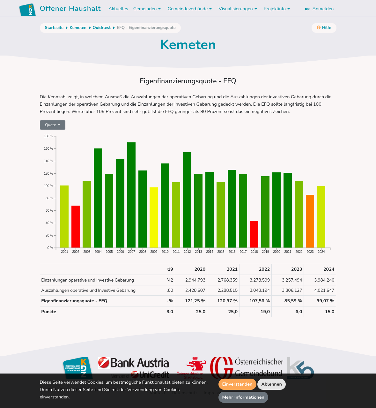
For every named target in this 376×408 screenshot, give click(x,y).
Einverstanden (237, 384)
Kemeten (78, 28)
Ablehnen (271, 384)
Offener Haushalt (70, 9)
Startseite (54, 28)
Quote (51, 124)
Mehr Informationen (243, 397)
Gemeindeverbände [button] (190, 8)
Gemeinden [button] (148, 8)
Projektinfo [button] (277, 8)
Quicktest (102, 28)
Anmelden (319, 8)
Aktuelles (118, 8)
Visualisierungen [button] (238, 8)
